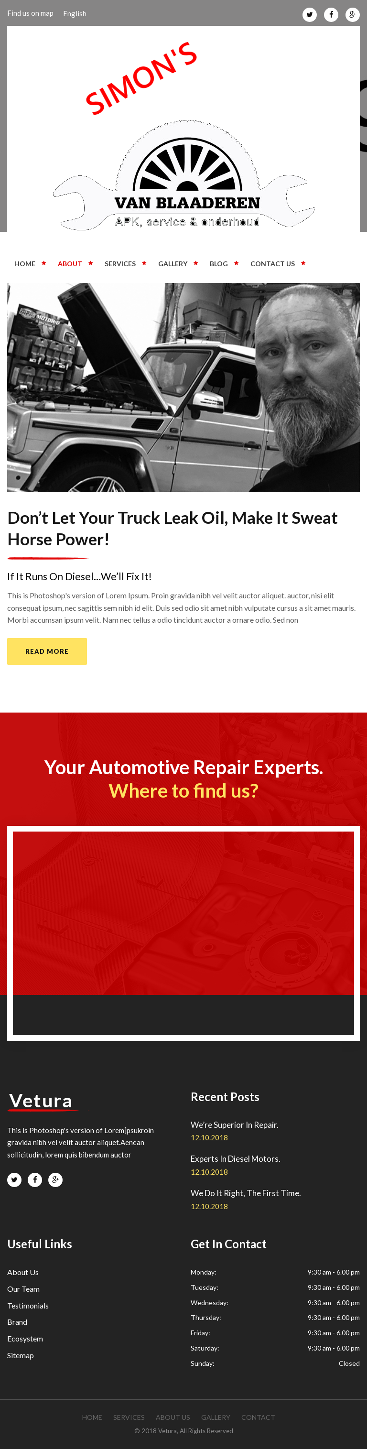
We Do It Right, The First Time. (246, 1193)
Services (120, 264)
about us (173, 1417)
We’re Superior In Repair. (235, 1125)
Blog (219, 264)
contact (258, 1417)
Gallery (172, 264)
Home (24, 264)
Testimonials (28, 1305)
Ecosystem (25, 1338)
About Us (23, 1271)
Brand (17, 1321)
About (70, 264)
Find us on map (30, 13)
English (74, 13)
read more (47, 651)
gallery (215, 1417)
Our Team (23, 1288)
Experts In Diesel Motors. (236, 1159)
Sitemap (20, 1355)
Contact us (272, 264)
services (129, 1417)
